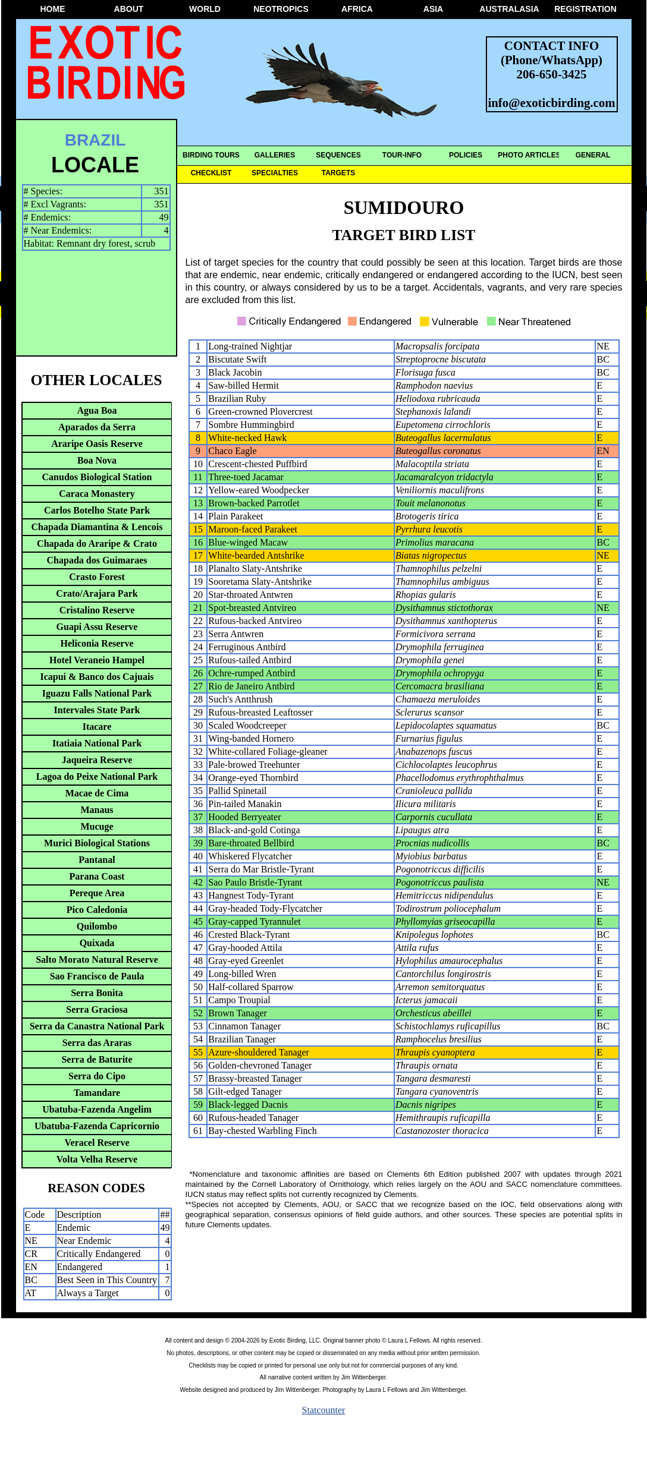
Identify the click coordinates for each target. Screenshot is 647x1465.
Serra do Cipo (96, 1076)
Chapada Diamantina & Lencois (97, 527)
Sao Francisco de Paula (97, 976)
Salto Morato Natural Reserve (97, 959)
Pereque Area (97, 893)
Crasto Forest (96, 577)
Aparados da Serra (97, 427)
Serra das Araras (96, 1043)
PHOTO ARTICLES (529, 155)
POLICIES (465, 155)
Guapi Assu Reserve (97, 627)
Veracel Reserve (96, 1143)
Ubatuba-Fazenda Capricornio (96, 1126)
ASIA (433, 9)
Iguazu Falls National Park (97, 693)
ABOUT (129, 9)
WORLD (205, 9)
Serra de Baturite (96, 1059)
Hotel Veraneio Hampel (97, 660)
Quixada (97, 943)
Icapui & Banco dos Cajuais (96, 677)
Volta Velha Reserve (96, 1159)
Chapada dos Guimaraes (97, 560)
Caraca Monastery (97, 494)
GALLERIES (275, 155)
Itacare (97, 727)
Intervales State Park (97, 710)
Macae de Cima (97, 793)
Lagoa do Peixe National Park (97, 776)
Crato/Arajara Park (96, 593)
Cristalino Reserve (97, 610)
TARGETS (338, 173)
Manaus (96, 810)
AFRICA (357, 9)
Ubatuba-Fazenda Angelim (97, 1109)
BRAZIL (95, 140)
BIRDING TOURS (211, 155)
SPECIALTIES (275, 173)
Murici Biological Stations (97, 843)
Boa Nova (97, 460)
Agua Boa (97, 410)
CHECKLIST (211, 173)
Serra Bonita (97, 993)
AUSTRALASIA (509, 9)
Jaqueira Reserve (97, 760)
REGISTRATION (585, 9)
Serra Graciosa (97, 1009)
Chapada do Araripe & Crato (97, 543)
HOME (52, 9)
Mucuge (96, 826)
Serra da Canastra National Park (97, 1026)
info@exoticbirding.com (551, 102)
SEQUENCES (338, 155)
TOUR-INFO (402, 155)
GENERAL (593, 155)
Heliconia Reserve (96, 643)
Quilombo (97, 926)
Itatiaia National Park (97, 743)
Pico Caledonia (97, 910)
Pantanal (96, 860)
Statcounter (324, 1410)
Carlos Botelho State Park (97, 510)
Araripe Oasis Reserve (97, 444)
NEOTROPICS (281, 9)
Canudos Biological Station (97, 477)
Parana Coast (97, 876)
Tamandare (97, 1093)
